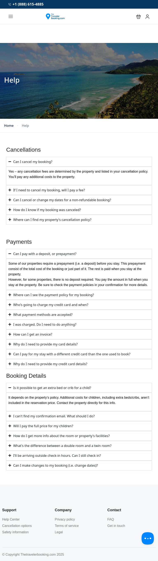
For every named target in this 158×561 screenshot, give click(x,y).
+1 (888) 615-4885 (26, 4)
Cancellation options (17, 526)
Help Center (11, 519)
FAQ (110, 519)
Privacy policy (65, 519)
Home (9, 126)
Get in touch (116, 526)
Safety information (15, 532)
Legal (59, 532)
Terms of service (67, 526)
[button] (138, 16)
